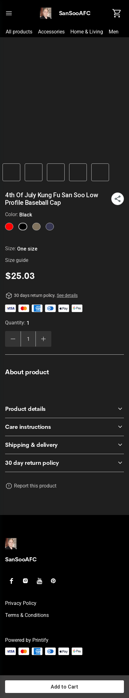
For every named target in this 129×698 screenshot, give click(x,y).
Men (114, 32)
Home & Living (86, 32)
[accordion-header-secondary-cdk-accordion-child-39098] (64, 445)
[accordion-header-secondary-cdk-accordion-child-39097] (64, 427)
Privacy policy (20, 603)
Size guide (16, 260)
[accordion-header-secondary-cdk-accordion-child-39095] (64, 463)
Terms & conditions (27, 615)
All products (19, 32)
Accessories (51, 32)
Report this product (35, 486)
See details (67, 295)
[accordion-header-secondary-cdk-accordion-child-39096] (64, 409)
